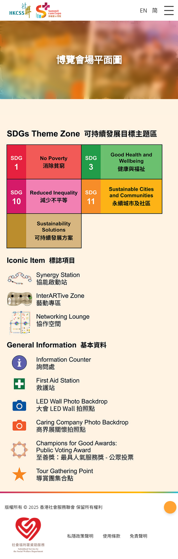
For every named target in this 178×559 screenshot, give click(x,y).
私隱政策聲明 (80, 536)
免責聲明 (138, 536)
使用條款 (111, 536)
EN (143, 10)
